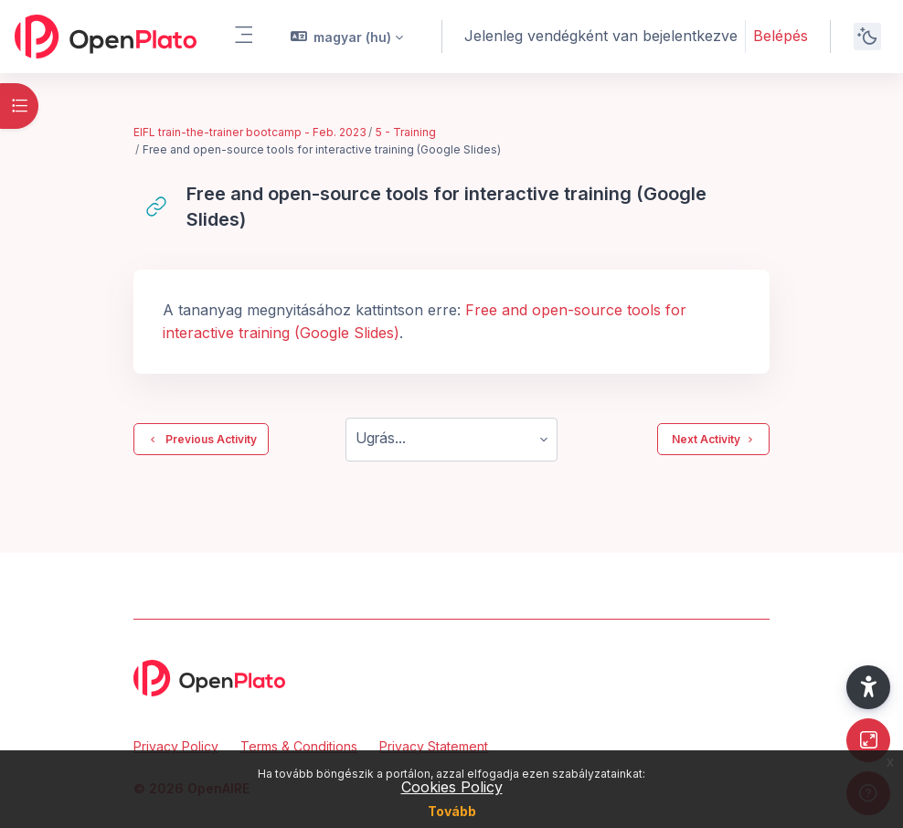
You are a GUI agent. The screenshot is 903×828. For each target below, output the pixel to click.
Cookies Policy (452, 787)
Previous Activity (201, 439)
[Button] (868, 740)
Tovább (452, 811)
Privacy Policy (175, 746)
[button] (347, 36)
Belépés (780, 36)
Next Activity (713, 439)
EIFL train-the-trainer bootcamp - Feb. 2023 (250, 132)
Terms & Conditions (298, 746)
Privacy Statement (433, 746)
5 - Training (406, 132)
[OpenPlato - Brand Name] (105, 36)
